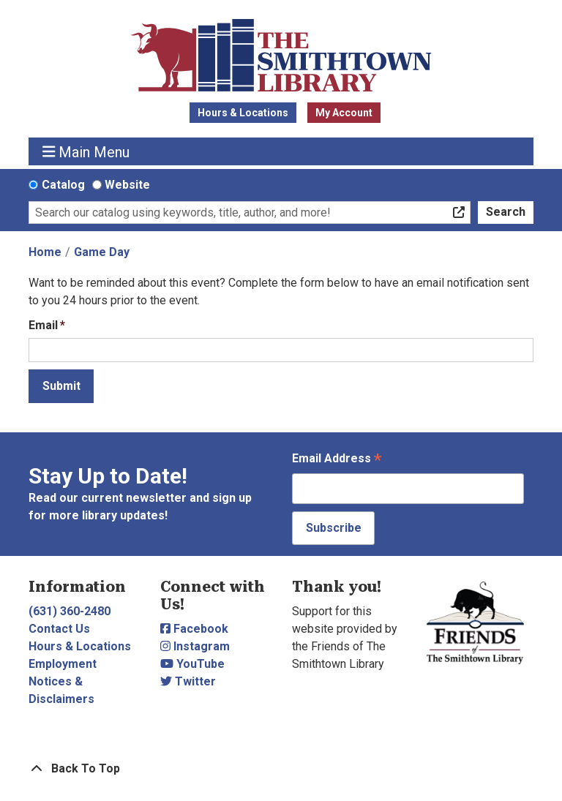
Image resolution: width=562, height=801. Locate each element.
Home (45, 252)
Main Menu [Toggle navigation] (86, 152)
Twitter (188, 681)
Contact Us (59, 629)
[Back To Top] (281, 768)
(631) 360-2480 (69, 611)
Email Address (336, 460)
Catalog (63, 185)
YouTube (192, 664)
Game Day (102, 252)
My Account (343, 113)
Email (43, 325)
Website (127, 185)
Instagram (195, 646)
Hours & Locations (243, 113)
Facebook (194, 629)
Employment (63, 664)
